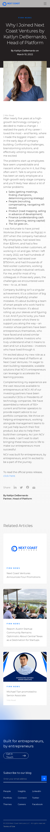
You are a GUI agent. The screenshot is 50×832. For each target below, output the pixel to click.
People (7, 791)
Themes (7, 804)
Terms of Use (9, 826)
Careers (22, 804)
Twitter (35, 797)
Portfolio (7, 797)
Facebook (37, 804)
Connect (22, 797)
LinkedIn (36, 791)
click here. (9, 475)
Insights (22, 791)
